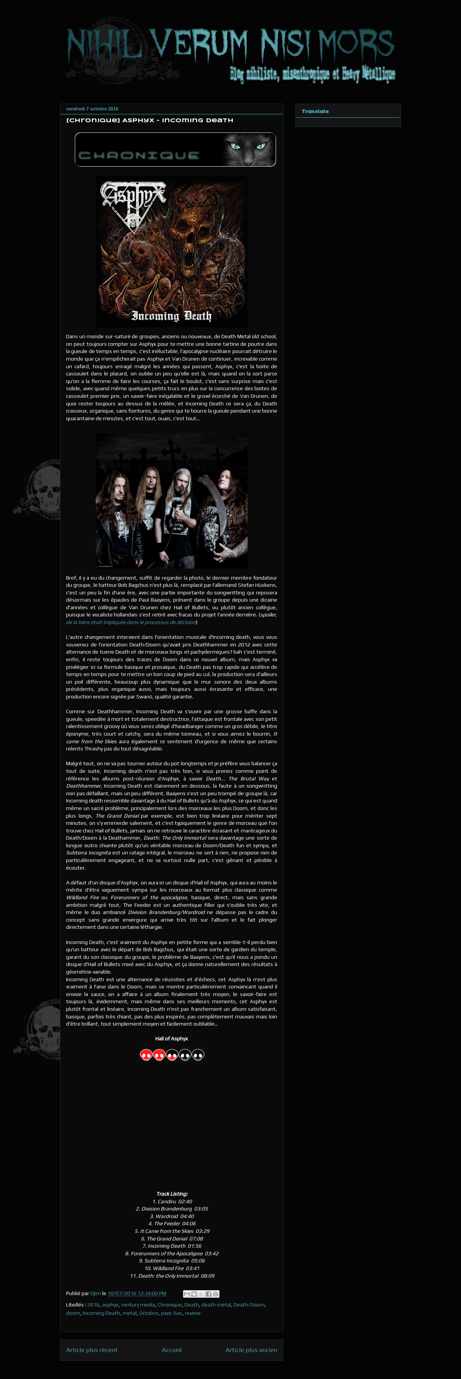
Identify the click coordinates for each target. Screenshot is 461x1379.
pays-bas (171, 1313)
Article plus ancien (251, 1350)
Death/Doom (249, 1305)
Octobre (148, 1313)
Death (192, 1305)
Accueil (172, 1350)
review (193, 1313)
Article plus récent (92, 1350)
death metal (216, 1305)
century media (138, 1305)
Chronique (170, 1305)
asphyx (110, 1305)
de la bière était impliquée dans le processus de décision (131, 622)
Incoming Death (101, 1313)
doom (73, 1313)
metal (130, 1313)
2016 (93, 1305)
